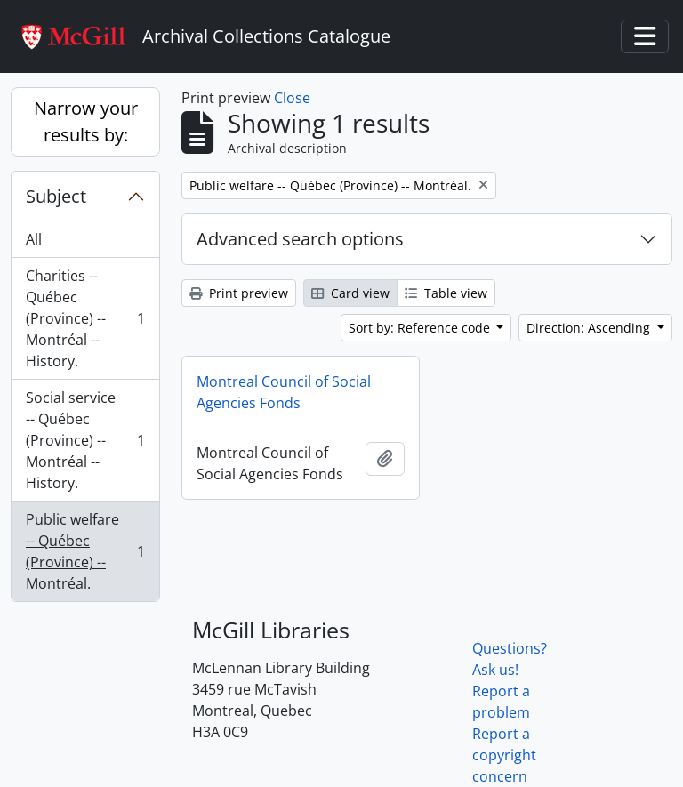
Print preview (238, 293)
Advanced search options (300, 239)
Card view (350, 293)
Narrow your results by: (86, 121)
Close (292, 98)
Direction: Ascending (590, 327)
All (34, 239)
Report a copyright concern (504, 755)
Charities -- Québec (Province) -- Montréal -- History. (85, 318)
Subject (56, 196)
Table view (446, 293)
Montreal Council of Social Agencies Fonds (284, 392)
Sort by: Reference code (421, 327)
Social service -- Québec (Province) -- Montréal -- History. (85, 440)
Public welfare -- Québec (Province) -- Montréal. (85, 551)
